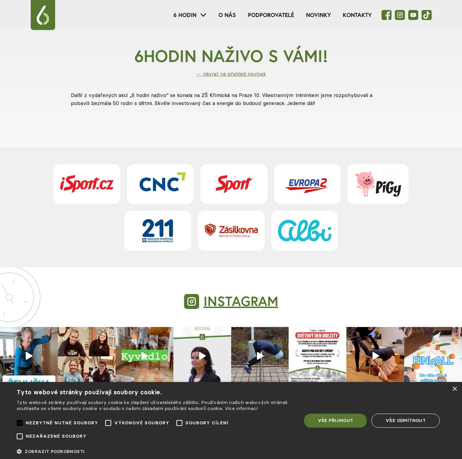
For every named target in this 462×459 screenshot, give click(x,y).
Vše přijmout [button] (335, 420)
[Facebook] (386, 15)
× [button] (454, 389)
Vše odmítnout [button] (406, 420)
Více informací (241, 408)
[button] (155, 451)
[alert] (231, 420)
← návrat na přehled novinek (231, 74)
